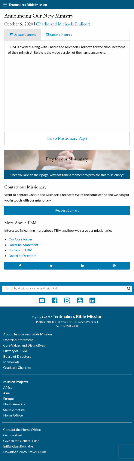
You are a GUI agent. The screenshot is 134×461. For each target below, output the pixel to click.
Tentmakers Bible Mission (27, 5)
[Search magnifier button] (129, 289)
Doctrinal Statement (23, 245)
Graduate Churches (17, 367)
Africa (7, 387)
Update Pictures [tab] (59, 34)
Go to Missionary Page (67, 138)
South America (14, 410)
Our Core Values (21, 239)
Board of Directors (22, 255)
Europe (8, 398)
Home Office (13, 415)
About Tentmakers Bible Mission (27, 334)
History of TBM (21, 250)
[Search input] (65, 289)
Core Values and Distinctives (24, 345)
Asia (6, 393)
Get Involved (12, 435)
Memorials (11, 362)
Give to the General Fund (21, 441)
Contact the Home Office (22, 429)
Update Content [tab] (23, 34)
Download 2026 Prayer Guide (25, 452)
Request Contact (67, 210)
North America (14, 404)
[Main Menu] (5, 4)
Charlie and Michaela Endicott (63, 24)
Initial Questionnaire (18, 446)
